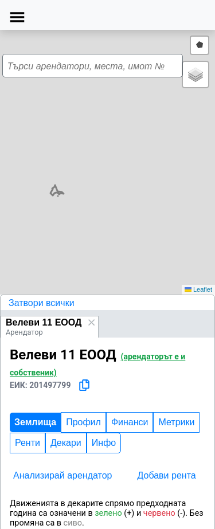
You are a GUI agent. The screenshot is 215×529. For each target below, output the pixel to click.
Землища (35, 422)
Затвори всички (42, 303)
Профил (83, 422)
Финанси (129, 422)
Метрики (176, 422)
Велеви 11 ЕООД (43, 322)
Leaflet (198, 289)
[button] (79, 167)
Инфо (104, 443)
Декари (65, 443)
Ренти (27, 443)
